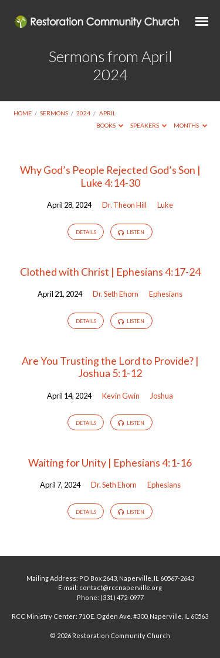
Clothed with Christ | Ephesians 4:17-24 (110, 271)
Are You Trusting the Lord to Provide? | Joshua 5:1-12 (110, 367)
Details (86, 232)
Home (22, 112)
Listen (131, 232)
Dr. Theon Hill (124, 205)
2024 (83, 112)
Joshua (161, 395)
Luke (165, 205)
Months (190, 125)
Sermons (54, 112)
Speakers (148, 125)
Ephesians (165, 294)
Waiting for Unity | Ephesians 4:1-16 (110, 462)
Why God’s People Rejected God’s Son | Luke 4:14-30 (110, 176)
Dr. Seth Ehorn (115, 294)
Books (110, 125)
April (107, 112)
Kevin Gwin (121, 395)
